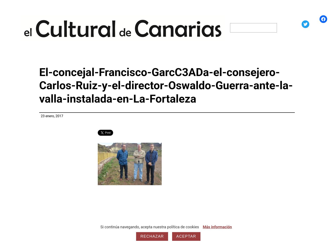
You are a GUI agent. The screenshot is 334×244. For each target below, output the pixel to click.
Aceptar (186, 236)
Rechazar (152, 236)
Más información (217, 227)
